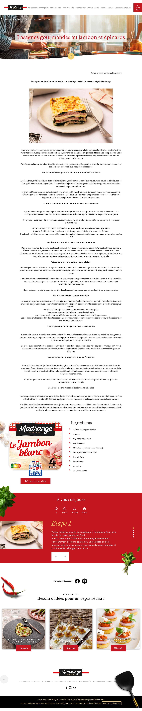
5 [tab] (133, 536)
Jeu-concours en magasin (38, 8)
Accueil (4, 19)
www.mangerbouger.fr (112, 703)
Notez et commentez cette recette (106, 73)
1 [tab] (133, 528)
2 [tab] (133, 530)
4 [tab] (133, 534)
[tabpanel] (85, 535)
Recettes (13, 19)
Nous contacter (107, 8)
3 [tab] (133, 532)
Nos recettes (81, 8)
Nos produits (68, 8)
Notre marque (55, 8)
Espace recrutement (123, 8)
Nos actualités (93, 8)
